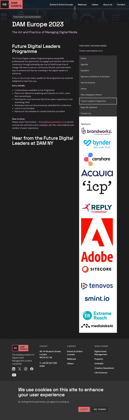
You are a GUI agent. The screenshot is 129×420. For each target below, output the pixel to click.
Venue (83, 88)
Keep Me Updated (89, 107)
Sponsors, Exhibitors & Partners (95, 76)
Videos (95, 4)
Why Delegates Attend (91, 94)
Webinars (82, 4)
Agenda (84, 64)
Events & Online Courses (61, 4)
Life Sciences (100, 372)
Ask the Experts (88, 82)
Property (98, 359)
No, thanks (100, 409)
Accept (84, 409)
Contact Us (86, 113)
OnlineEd (98, 363)
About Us (107, 4)
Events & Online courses (74, 353)
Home (83, 58)
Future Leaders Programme (93, 101)
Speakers (85, 70)
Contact (121, 4)
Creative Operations (104, 368)
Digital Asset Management (100, 353)
